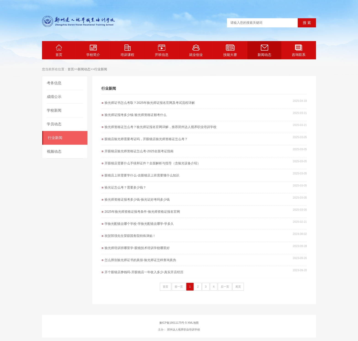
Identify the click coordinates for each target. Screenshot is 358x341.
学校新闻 (54, 110)
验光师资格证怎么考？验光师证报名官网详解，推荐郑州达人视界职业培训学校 (160, 127)
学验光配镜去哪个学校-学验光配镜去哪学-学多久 (139, 224)
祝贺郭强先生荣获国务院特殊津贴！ (130, 236)
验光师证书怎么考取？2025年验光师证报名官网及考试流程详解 (150, 103)
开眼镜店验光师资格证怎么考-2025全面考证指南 (139, 151)
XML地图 (193, 322)
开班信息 (161, 51)
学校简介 (93, 51)
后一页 (225, 286)
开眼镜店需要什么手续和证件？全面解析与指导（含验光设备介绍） (152, 163)
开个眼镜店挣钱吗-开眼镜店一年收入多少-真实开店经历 (144, 272)
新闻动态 (264, 51)
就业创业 (196, 51)
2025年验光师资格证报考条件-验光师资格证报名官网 (142, 211)
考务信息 (54, 83)
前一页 (179, 286)
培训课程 (127, 51)
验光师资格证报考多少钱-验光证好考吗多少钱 (137, 199)
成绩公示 (54, 97)
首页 (58, 51)
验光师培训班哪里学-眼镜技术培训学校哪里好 (137, 248)
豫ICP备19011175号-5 (173, 322)
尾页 (238, 286)
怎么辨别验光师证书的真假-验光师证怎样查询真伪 (140, 260)
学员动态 (54, 124)
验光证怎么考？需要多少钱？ (125, 187)
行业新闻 (100, 69)
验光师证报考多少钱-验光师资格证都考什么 (135, 115)
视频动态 (54, 151)
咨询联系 (298, 51)
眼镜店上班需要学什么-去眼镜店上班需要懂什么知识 (142, 175)
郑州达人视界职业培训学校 (183, 329)
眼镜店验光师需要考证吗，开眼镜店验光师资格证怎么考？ (146, 139)
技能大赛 (230, 51)
